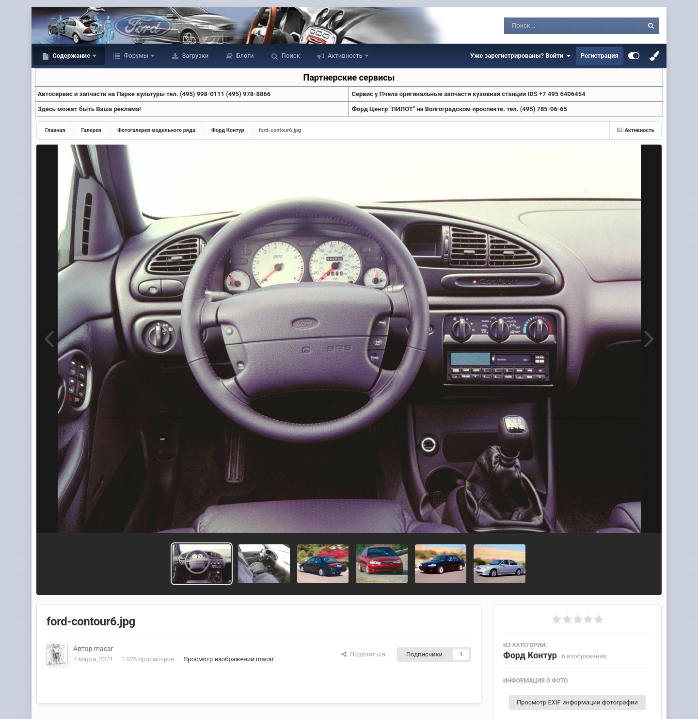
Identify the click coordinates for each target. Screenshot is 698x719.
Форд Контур (530, 655)
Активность (345, 55)
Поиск (290, 55)
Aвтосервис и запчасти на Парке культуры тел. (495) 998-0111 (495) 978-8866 (154, 94)
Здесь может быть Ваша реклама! (89, 109)
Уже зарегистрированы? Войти (520, 56)
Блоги (244, 55)
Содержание (71, 55)
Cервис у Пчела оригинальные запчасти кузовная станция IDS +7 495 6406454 (468, 94)
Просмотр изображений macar (228, 659)
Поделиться (363, 654)
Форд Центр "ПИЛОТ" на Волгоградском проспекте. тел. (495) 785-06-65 (459, 109)
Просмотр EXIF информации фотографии (577, 702)
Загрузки (194, 55)
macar (103, 649)
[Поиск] (555, 25)
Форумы (136, 55)
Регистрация (600, 55)
